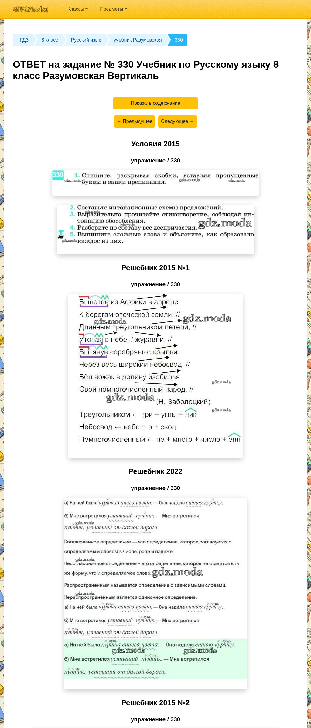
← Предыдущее (134, 121)
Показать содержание (155, 103)
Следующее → (177, 121)
